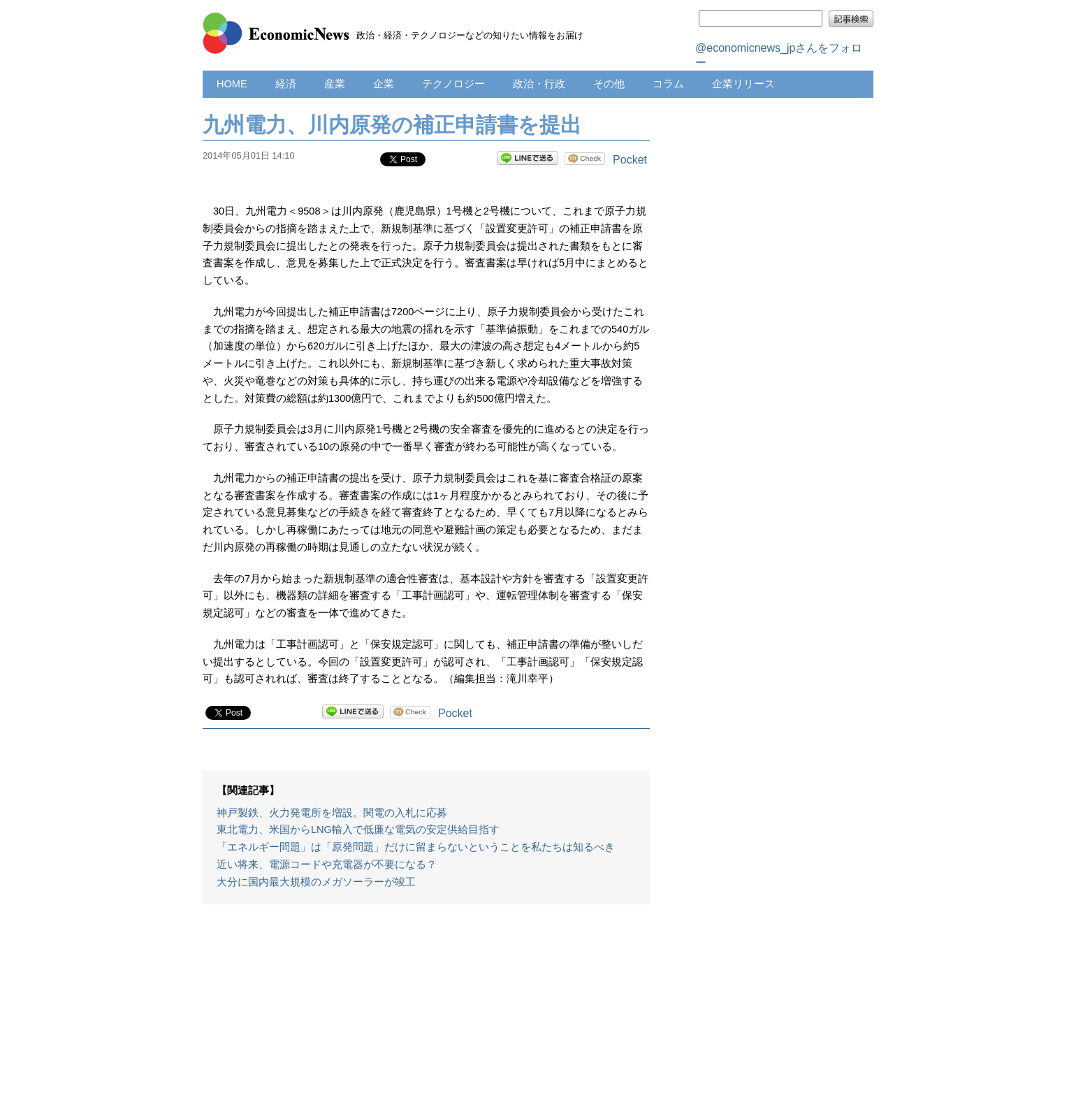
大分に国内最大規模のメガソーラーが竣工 (316, 882)
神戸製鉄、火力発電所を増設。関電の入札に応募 (332, 812)
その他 (609, 83)
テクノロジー (453, 83)
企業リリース (743, 83)
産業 (334, 83)
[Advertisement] (426, 1012)
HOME (232, 83)
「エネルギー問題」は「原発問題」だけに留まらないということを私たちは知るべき (416, 847)
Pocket (630, 160)
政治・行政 (539, 83)
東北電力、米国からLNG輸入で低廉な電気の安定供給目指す (358, 829)
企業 (383, 83)
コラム (668, 83)
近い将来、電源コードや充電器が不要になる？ (327, 864)
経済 (285, 83)
